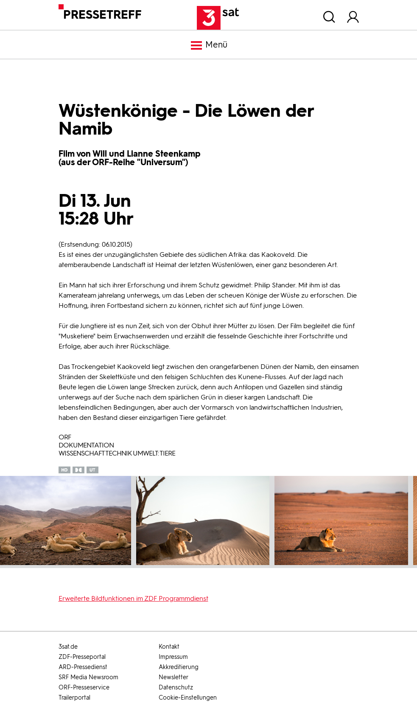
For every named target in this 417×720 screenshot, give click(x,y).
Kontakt (169, 646)
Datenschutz (176, 687)
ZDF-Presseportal (82, 657)
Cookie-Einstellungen (188, 697)
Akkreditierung (179, 667)
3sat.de (68, 646)
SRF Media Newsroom (88, 677)
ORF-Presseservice (84, 687)
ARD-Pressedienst (83, 667)
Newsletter (173, 677)
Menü (208, 45)
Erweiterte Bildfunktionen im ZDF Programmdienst (133, 598)
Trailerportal (74, 697)
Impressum (173, 657)
